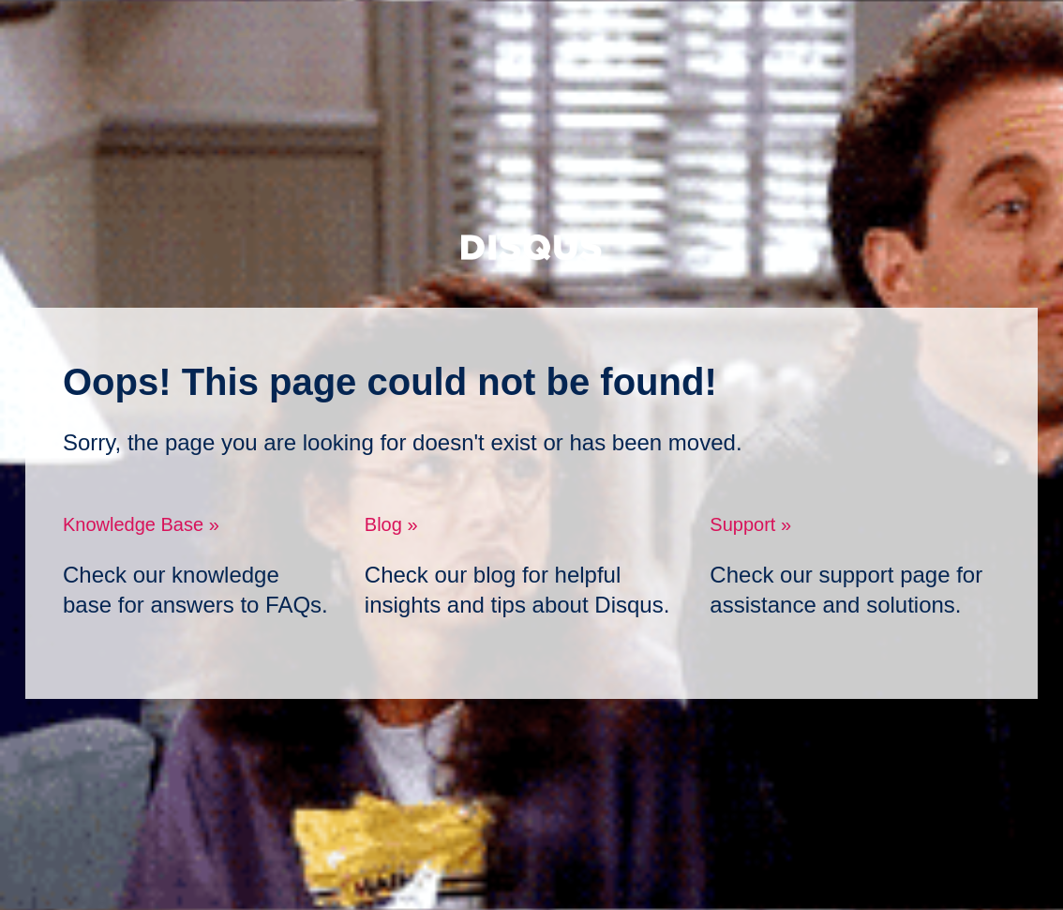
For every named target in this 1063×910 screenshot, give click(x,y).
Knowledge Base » (141, 524)
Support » (750, 524)
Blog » (391, 524)
